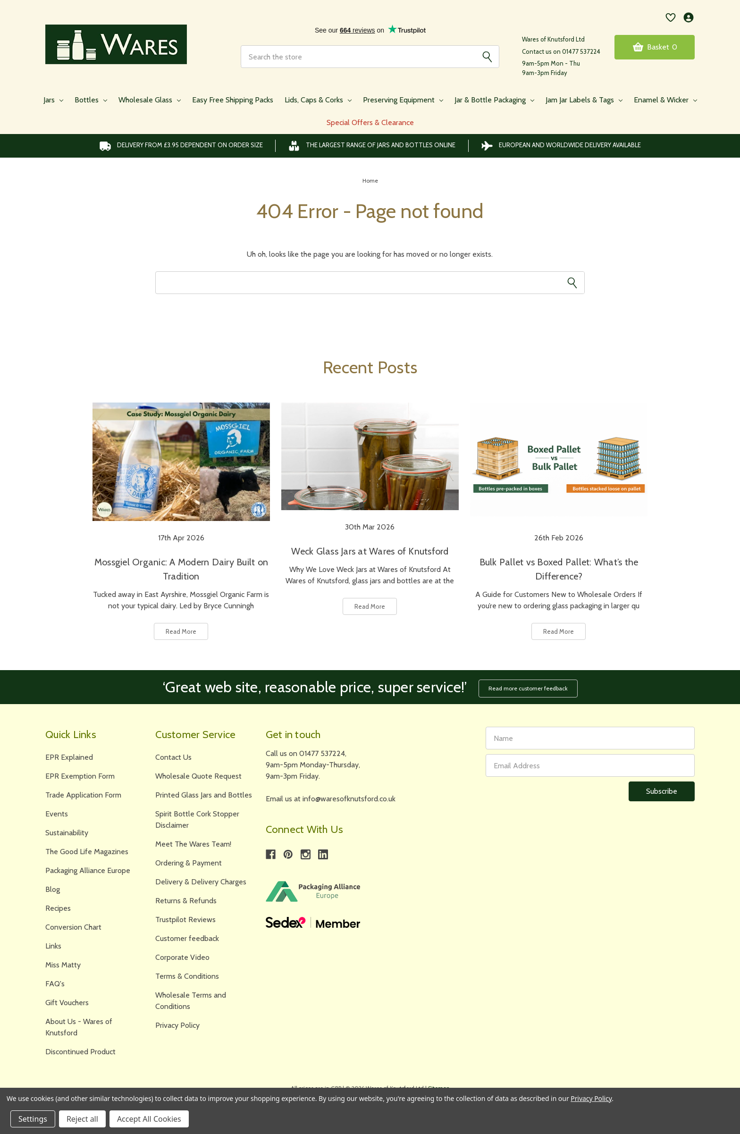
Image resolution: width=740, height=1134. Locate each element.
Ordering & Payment (188, 862)
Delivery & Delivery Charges (200, 881)
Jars (53, 99)
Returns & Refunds (186, 900)
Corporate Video (182, 957)
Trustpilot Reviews (185, 919)
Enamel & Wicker (665, 99)
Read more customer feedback (528, 688)
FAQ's (55, 983)
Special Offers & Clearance (370, 122)
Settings (32, 1119)
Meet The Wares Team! (193, 844)
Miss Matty (63, 964)
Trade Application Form (83, 794)
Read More (181, 631)
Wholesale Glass (149, 99)
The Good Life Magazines (86, 851)
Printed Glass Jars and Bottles (203, 794)
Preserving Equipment (403, 99)
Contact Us (173, 757)
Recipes (58, 908)
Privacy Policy (177, 1025)
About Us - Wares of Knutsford (78, 1027)
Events (56, 813)
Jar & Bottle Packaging (494, 99)
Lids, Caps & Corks (318, 99)
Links (53, 945)
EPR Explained (69, 757)
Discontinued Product (80, 1051)
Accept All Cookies (149, 1119)
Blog (52, 889)
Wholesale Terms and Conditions (190, 1001)
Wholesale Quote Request (198, 776)
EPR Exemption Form (80, 776)
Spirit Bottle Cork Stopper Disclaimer (197, 819)
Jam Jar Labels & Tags (584, 99)
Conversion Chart (73, 927)
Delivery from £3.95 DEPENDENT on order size (181, 146)
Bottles (91, 99)
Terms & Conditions (187, 976)
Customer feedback (187, 938)
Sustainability (66, 832)
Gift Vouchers (67, 1002)
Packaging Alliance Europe (87, 870)
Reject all (82, 1119)
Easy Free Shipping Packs (232, 99)
